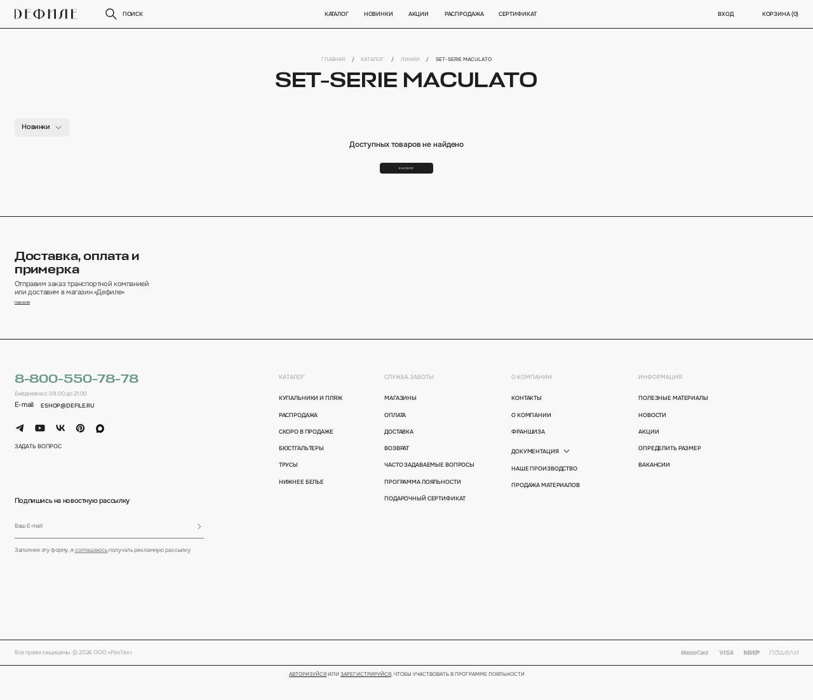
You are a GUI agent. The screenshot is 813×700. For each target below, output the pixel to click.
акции (648, 451)
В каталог (406, 174)
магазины (400, 417)
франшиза (528, 451)
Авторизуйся (307, 693)
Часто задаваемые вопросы (426, 484)
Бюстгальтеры (301, 467)
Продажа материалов (545, 504)
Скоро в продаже (306, 451)
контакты (526, 417)
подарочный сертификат (424, 517)
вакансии (654, 484)
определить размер (669, 467)
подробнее (33, 320)
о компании (531, 396)
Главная (333, 59)
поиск (123, 14)
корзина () (780, 14)
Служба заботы (409, 396)
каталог (292, 396)
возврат (396, 467)
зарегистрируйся (365, 693)
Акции (418, 14)
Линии (410, 59)
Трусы (288, 484)
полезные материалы (673, 417)
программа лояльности (422, 500)
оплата (395, 433)
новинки (378, 14)
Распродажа (463, 14)
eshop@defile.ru (68, 424)
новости (652, 433)
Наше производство (544, 487)
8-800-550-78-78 (76, 398)
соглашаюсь (91, 569)
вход (726, 14)
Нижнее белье (301, 500)
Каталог (336, 14)
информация (660, 396)
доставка (398, 451)
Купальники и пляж (310, 417)
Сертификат (518, 14)
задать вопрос (38, 465)
